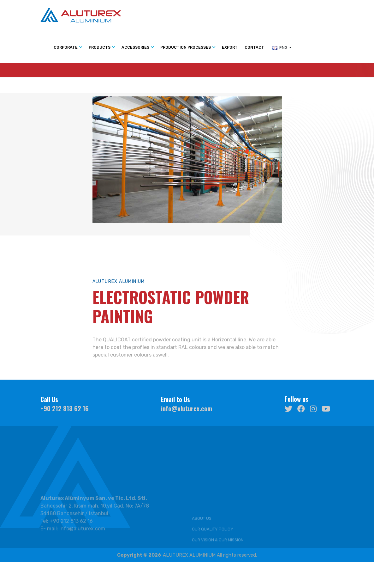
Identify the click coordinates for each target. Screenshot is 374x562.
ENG (280, 47)
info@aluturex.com (186, 408)
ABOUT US (201, 542)
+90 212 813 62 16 (64, 408)
